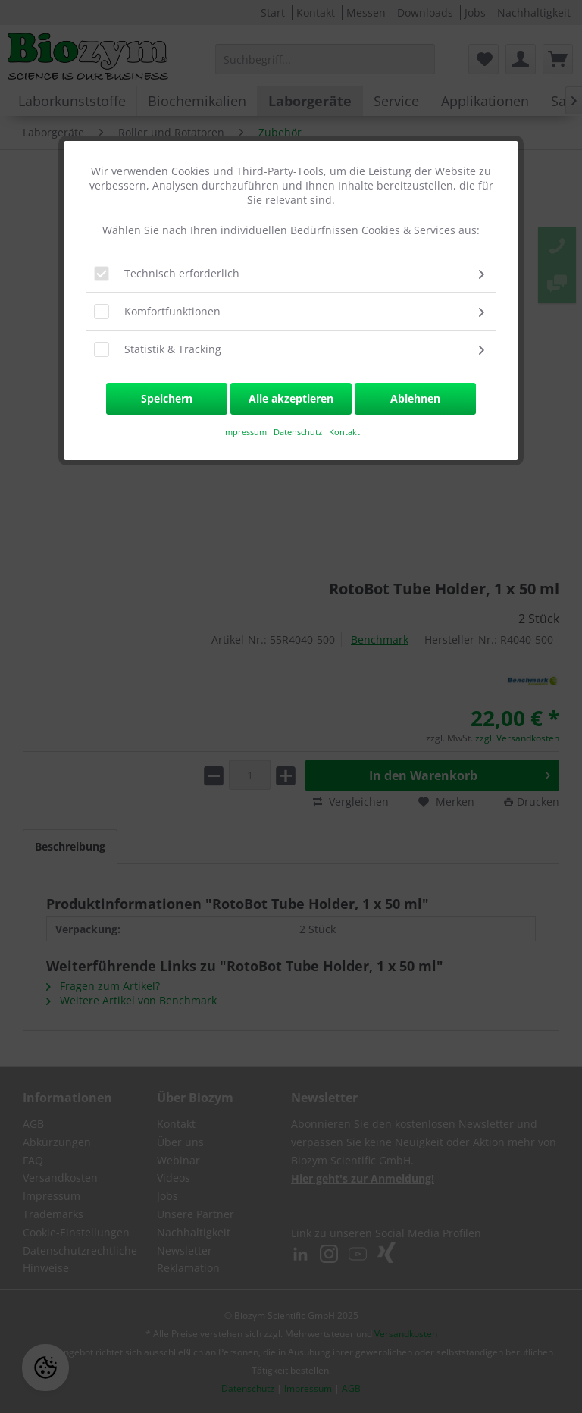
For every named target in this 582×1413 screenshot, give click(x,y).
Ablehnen (415, 398)
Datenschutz (299, 431)
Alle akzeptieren (291, 398)
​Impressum (245, 431)
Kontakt (344, 431)
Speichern (166, 398)
